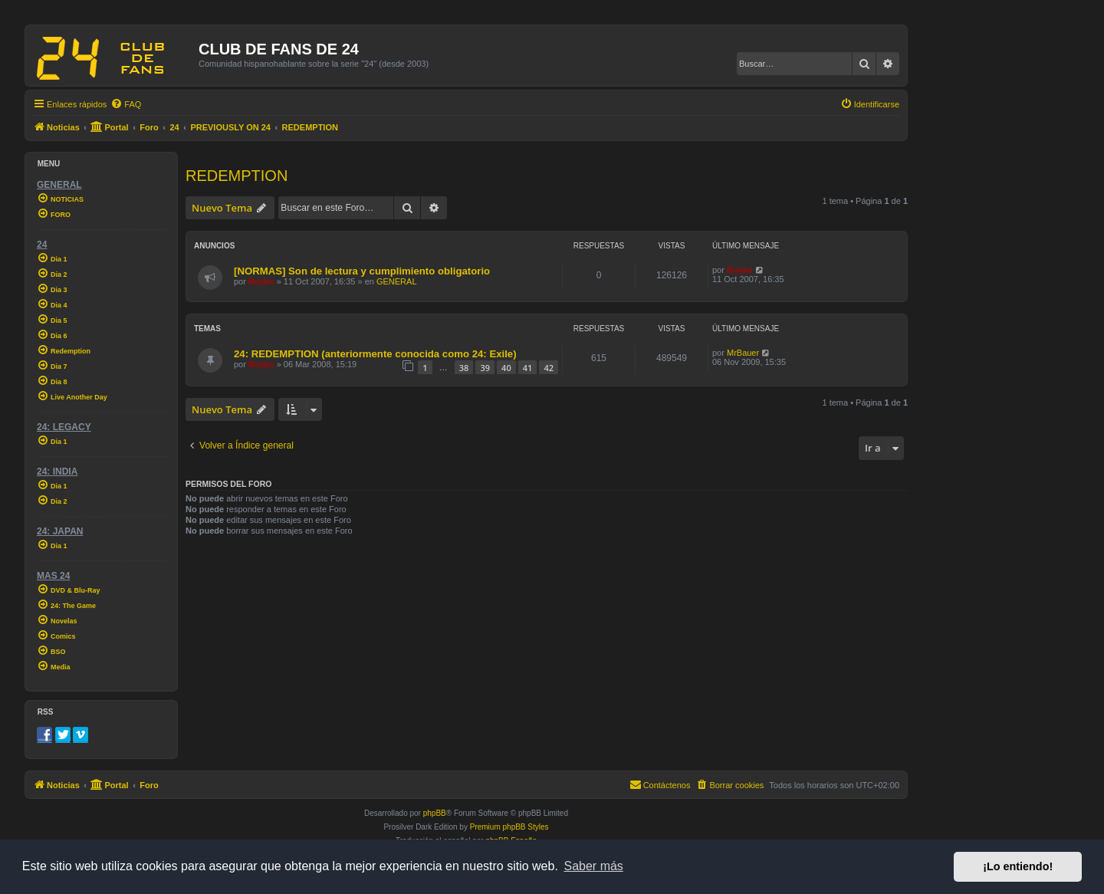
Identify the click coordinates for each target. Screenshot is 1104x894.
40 (506, 367)
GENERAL (396, 281)
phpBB (434, 813)
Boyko (261, 281)
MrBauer (743, 352)
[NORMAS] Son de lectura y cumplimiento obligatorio (362, 271)
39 (485, 367)
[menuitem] (125, 104)
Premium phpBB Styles (509, 827)
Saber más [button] (593, 866)
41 (528, 367)
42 (549, 367)
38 (464, 367)
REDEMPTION (237, 175)
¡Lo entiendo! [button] (1018, 866)
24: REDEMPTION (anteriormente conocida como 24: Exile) (375, 354)
